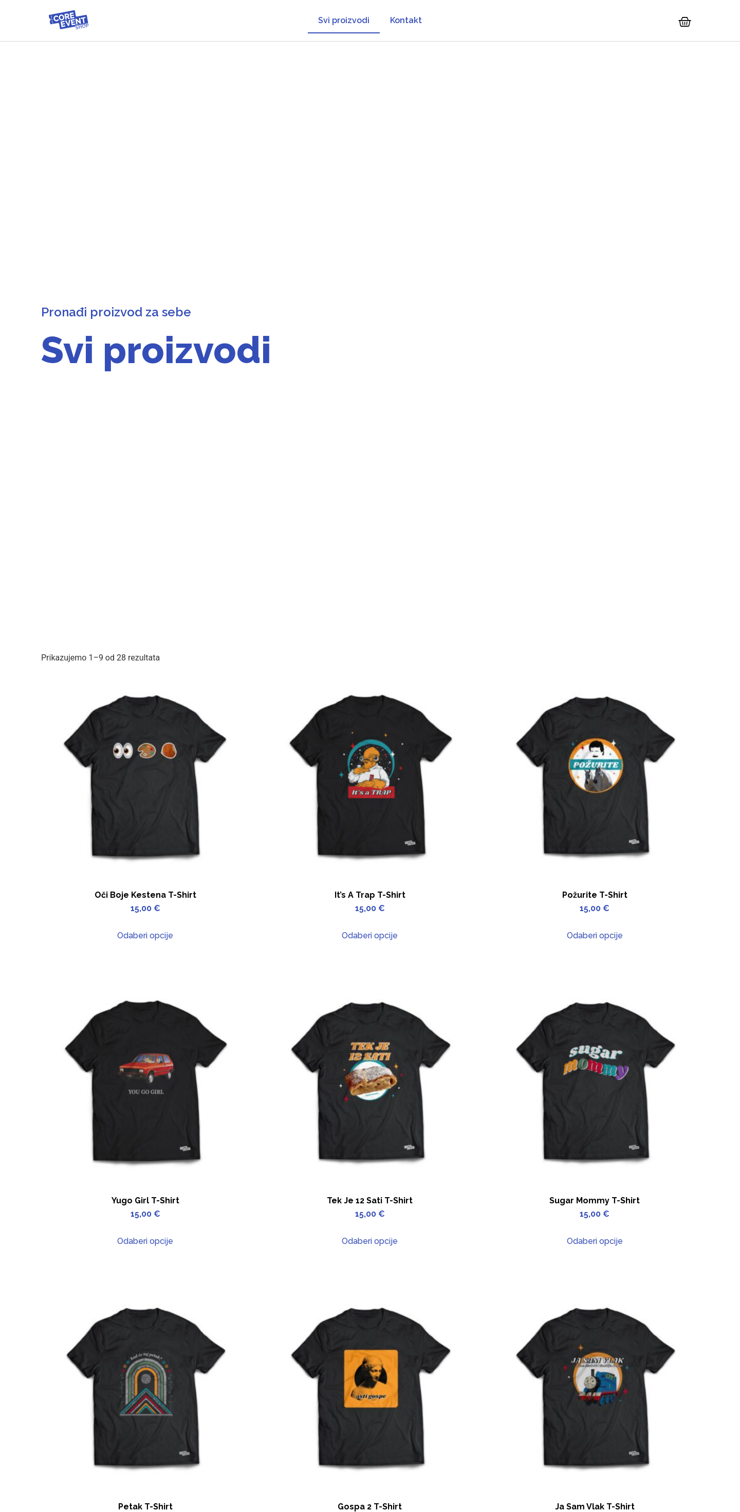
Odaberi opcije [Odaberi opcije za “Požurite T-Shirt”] (595, 935)
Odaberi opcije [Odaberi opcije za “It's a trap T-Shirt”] (370, 935)
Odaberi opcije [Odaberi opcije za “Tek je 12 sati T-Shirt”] (370, 1241)
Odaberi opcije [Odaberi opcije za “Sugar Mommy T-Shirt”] (595, 1241)
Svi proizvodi (343, 20)
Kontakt (406, 20)
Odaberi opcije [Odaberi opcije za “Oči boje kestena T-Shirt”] (145, 935)
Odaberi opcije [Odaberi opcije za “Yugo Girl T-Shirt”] (145, 1241)
